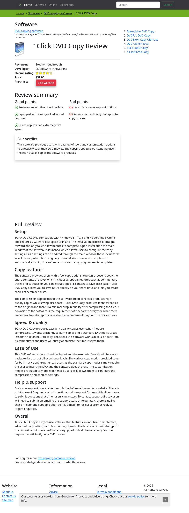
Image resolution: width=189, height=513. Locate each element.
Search (167, 5)
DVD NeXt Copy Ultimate (142, 39)
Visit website (46, 83)
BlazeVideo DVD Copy (140, 31)
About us (7, 492)
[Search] (138, 5)
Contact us (9, 496)
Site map (7, 500)
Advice (53, 492)
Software (40, 5)
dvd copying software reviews (56, 458)
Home (28, 5)
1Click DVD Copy (137, 48)
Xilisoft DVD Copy (138, 52)
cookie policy (136, 496)
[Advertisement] (43, 192)
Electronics (67, 5)
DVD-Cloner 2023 (138, 44)
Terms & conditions (109, 492)
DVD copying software (58, 13)
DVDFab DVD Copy (139, 35)
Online (53, 5)
